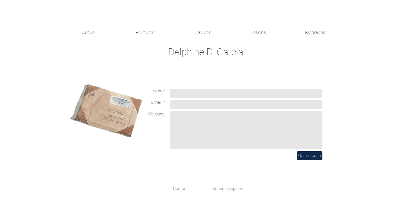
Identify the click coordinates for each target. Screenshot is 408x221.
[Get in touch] (309, 155)
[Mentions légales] (227, 188)
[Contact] (180, 188)
